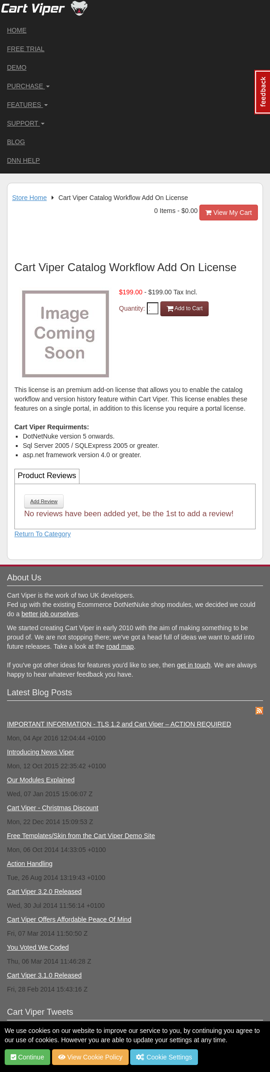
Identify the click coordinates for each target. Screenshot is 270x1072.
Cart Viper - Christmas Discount (53, 808)
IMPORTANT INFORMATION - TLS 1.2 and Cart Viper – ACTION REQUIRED (119, 724)
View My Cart (228, 212)
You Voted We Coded (38, 947)
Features (27, 104)
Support (26, 123)
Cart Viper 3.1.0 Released (44, 975)
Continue (27, 1057)
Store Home (29, 197)
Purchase (28, 86)
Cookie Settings (164, 1057)
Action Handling (30, 863)
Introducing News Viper (40, 752)
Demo (16, 67)
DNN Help (23, 160)
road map (120, 646)
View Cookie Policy (90, 1057)
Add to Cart (184, 308)
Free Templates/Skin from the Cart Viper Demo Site (81, 835)
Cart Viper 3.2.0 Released (44, 891)
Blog (16, 142)
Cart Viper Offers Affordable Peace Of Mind (69, 919)
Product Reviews (47, 475)
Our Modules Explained (41, 780)
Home (16, 30)
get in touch (194, 665)
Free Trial (26, 49)
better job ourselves (49, 614)
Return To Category (42, 534)
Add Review (44, 501)
